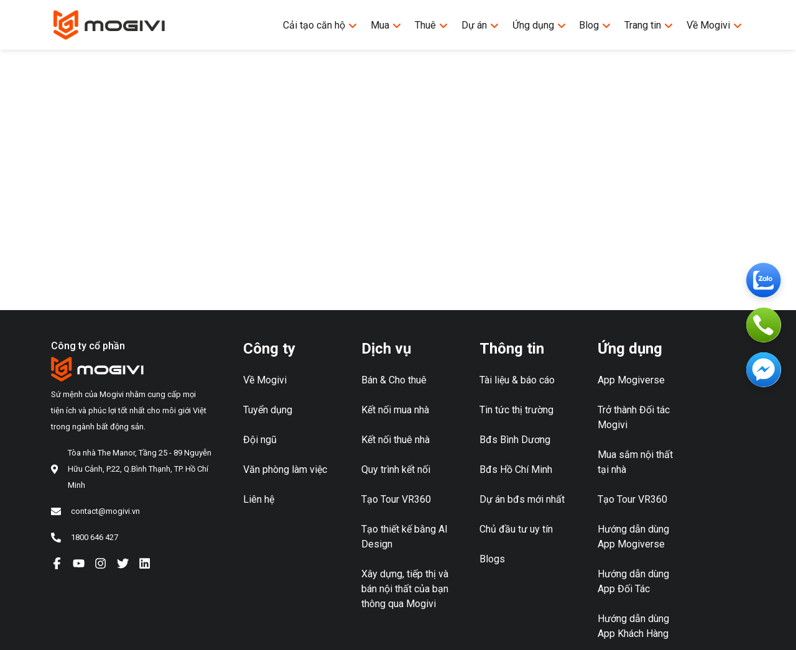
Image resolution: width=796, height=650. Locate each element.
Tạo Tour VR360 (396, 499)
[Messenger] (763, 369)
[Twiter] (123, 563)
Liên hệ (258, 499)
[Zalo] (763, 280)
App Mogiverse (631, 380)
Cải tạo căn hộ (320, 25)
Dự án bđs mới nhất (522, 499)
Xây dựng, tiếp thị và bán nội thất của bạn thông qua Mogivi (404, 589)
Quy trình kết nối (395, 469)
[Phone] (763, 325)
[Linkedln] (144, 563)
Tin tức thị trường (516, 410)
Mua (386, 25)
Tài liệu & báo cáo (517, 380)
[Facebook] (57, 563)
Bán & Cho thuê (394, 380)
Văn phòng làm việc (285, 469)
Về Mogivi (715, 25)
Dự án (480, 25)
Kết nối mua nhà (395, 410)
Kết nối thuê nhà (395, 440)
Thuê (431, 25)
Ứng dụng (539, 25)
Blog (595, 25)
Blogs (492, 559)
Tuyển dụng (267, 410)
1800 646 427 (94, 537)
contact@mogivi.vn (105, 511)
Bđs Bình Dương (514, 440)
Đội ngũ (260, 440)
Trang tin (648, 25)
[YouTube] (79, 563)
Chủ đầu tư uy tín (516, 529)
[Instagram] (100, 563)
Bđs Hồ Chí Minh (515, 469)
